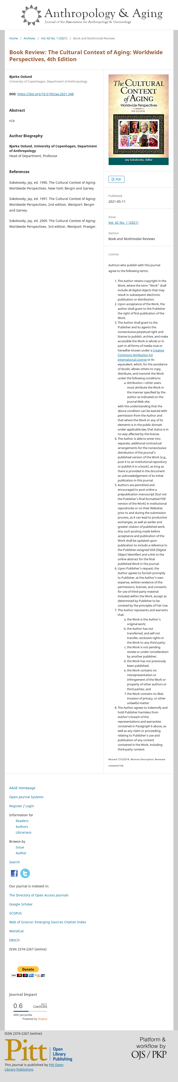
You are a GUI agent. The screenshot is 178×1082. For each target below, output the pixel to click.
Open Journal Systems (26, 797)
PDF (118, 179)
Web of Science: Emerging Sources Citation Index (47, 922)
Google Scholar (21, 904)
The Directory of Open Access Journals (39, 895)
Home (13, 38)
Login (29, 806)
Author (21, 853)
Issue (20, 847)
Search (14, 862)
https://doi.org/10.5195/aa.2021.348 (45, 94)
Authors (22, 826)
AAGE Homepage (22, 788)
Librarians (24, 832)
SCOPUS (15, 913)
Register (15, 806)
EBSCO (14, 940)
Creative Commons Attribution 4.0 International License (141, 355)
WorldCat (16, 931)
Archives (29, 38)
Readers (22, 821)
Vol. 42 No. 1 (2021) (54, 38)
